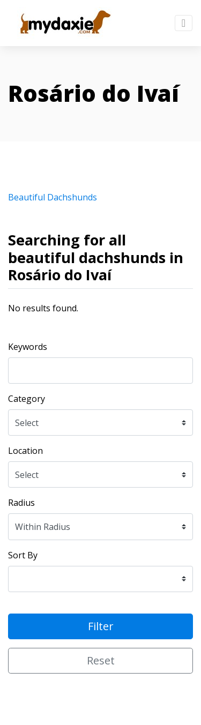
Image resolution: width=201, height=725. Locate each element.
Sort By (23, 555)
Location (25, 451)
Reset (101, 660)
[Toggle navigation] (183, 23)
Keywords (27, 347)
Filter (101, 626)
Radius (21, 503)
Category (26, 399)
